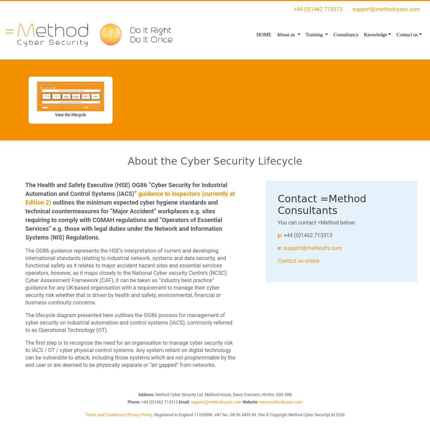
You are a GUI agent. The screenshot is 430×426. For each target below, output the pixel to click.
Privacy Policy (140, 415)
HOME (263, 34)
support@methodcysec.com (386, 9)
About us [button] (286, 34)
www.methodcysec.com (280, 402)
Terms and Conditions (105, 415)
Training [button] (315, 34)
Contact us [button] (407, 34)
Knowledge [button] (375, 34)
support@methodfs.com (313, 248)
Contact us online (298, 261)
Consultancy (345, 34)
